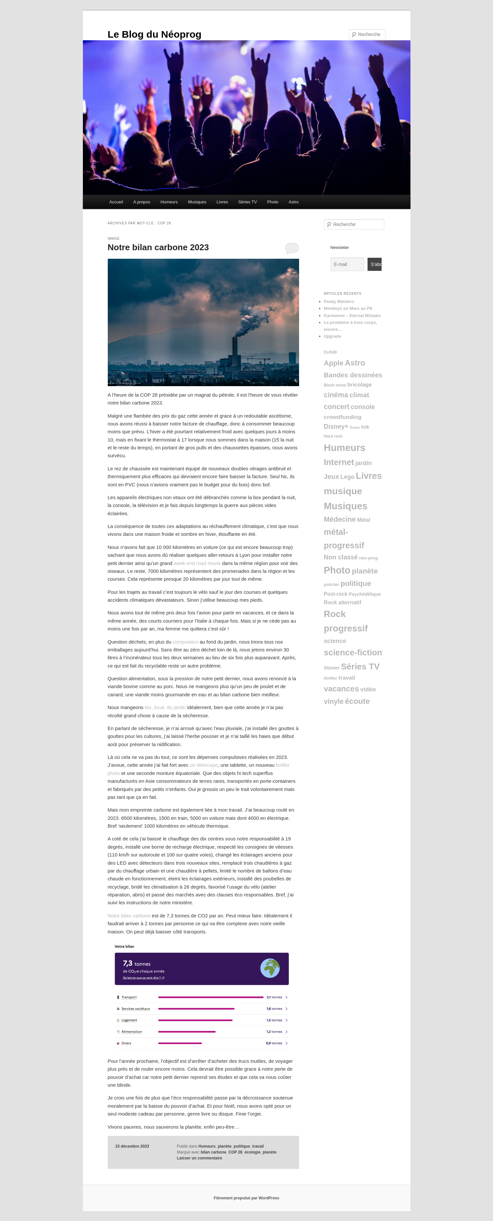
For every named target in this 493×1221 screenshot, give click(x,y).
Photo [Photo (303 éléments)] (337, 570)
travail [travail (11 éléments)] (347, 677)
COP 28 (235, 1152)
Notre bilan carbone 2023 (158, 247)
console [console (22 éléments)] (363, 406)
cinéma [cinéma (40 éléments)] (336, 395)
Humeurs (169, 201)
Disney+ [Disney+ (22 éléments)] (336, 426)
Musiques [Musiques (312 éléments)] (346, 506)
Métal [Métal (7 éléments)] (363, 520)
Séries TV (247, 201)
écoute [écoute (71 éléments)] (357, 701)
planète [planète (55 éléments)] (365, 571)
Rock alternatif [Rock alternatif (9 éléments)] (342, 602)
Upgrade (332, 336)
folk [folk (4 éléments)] (365, 427)
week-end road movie (197, 563)
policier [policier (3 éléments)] (331, 584)
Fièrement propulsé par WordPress (246, 1198)
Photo (272, 201)
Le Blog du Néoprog (155, 34)
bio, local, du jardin (165, 707)
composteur (185, 642)
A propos (141, 201)
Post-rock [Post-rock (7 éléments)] (336, 594)
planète (225, 1146)
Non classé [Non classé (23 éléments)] (341, 557)
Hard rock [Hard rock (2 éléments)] (333, 436)
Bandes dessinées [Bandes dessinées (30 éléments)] (353, 375)
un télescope (204, 765)
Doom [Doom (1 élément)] (355, 427)
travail (258, 1146)
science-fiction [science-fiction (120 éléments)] (353, 652)
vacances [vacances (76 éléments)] (341, 688)
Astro (293, 201)
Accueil (116, 201)
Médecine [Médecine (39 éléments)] (340, 519)
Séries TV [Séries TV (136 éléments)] (360, 666)
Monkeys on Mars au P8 (348, 308)
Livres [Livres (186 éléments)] (369, 476)
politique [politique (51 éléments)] (355, 583)
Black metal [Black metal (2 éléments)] (335, 385)
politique (242, 1146)
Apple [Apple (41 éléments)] (334, 363)
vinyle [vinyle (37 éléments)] (334, 701)
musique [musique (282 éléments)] (343, 491)
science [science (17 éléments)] (335, 640)
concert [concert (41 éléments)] (337, 407)
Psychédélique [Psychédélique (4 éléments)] (365, 594)
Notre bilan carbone (129, 915)
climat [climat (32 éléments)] (359, 395)
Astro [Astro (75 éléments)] (355, 362)
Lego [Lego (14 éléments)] (347, 477)
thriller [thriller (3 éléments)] (330, 678)
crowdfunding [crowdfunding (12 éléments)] (343, 417)
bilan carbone (213, 1152)
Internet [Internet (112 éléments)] (339, 462)
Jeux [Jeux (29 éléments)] (331, 476)
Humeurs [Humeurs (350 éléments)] (345, 447)
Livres (222, 201)
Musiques (197, 201)
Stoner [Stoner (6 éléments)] (332, 667)
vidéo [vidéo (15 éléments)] (368, 689)
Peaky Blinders (339, 301)
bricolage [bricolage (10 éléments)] (359, 385)
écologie (252, 1152)
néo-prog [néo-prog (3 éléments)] (368, 557)
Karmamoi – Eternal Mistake (352, 315)
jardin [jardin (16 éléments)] (363, 463)
